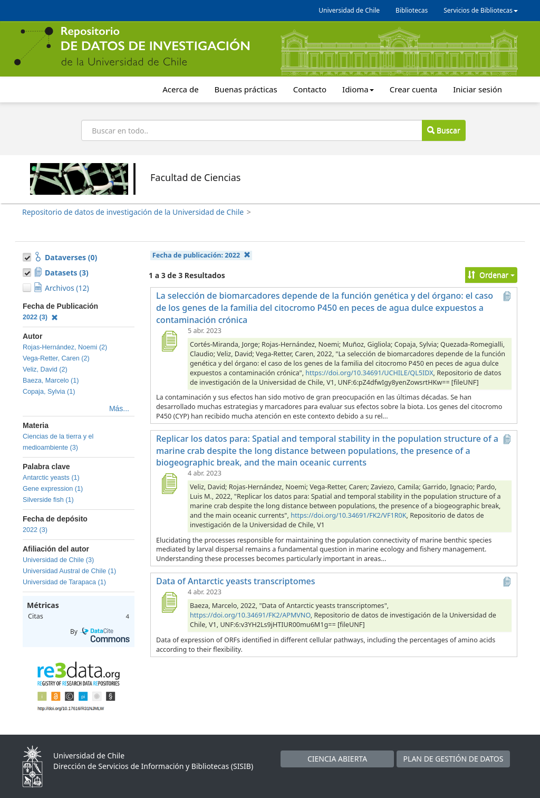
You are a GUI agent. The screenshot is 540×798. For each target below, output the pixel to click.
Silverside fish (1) (48, 500)
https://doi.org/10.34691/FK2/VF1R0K (348, 515)
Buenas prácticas (246, 89)
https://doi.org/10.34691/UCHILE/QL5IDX (369, 372)
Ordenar (491, 275)
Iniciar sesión (477, 89)
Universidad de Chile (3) (58, 560)
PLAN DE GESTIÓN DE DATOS (453, 759)
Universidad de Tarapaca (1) (64, 582)
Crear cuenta (413, 89)
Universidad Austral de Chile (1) (69, 571)
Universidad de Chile (349, 10)
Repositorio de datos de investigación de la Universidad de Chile (133, 212)
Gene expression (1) (53, 488)
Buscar (443, 130)
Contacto (309, 89)
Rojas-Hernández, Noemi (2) (65, 347)
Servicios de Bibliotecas (480, 10)
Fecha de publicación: (201, 255)
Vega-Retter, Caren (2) (56, 358)
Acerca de (180, 89)
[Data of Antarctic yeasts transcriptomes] (168, 602)
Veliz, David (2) (45, 369)
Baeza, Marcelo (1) (51, 380)
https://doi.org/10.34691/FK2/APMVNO (250, 615)
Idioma (358, 89)
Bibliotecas (412, 10)
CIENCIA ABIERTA (337, 759)
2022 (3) (40, 317)
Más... (119, 408)
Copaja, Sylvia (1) (49, 391)
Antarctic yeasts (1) (51, 477)
